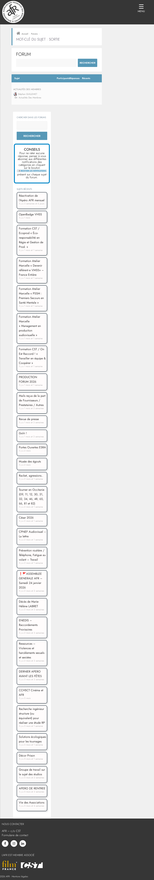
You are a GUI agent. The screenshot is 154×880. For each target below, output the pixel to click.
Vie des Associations (31, 802)
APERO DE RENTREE (32, 788)
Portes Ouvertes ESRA (32, 447)
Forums (34, 33)
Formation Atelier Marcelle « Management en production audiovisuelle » (30, 326)
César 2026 (26, 517)
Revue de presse (29, 419)
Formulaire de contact (15, 835)
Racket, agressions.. (31, 475)
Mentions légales (20, 876)
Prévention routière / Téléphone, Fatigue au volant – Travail (32, 555)
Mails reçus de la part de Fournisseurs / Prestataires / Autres (32, 400)
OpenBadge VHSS (30, 214)
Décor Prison (27, 755)
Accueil (25, 33)
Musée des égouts (30, 461)
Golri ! (23, 433)
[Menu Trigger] (141, 9)
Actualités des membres (27, 89)
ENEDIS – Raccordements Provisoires (28, 625)
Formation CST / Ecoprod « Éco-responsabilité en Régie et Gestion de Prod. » (31, 237)
